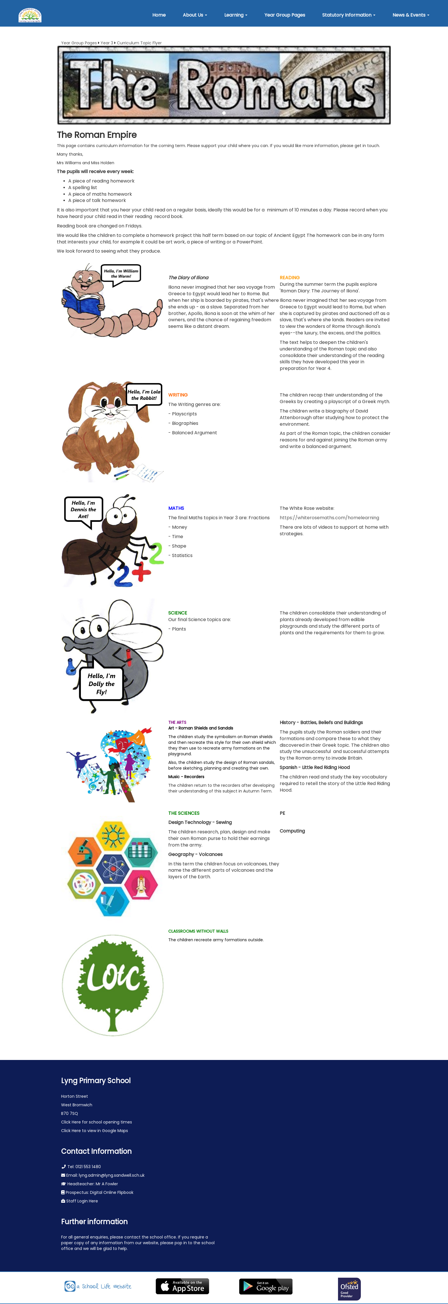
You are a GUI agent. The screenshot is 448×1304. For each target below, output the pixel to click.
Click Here (71, 1122)
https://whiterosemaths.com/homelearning (329, 517)
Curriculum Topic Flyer (139, 43)
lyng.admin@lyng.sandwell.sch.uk (112, 1175)
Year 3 (107, 43)
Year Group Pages (79, 43)
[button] (195, 15)
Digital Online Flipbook (111, 1192)
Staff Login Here (81, 1201)
